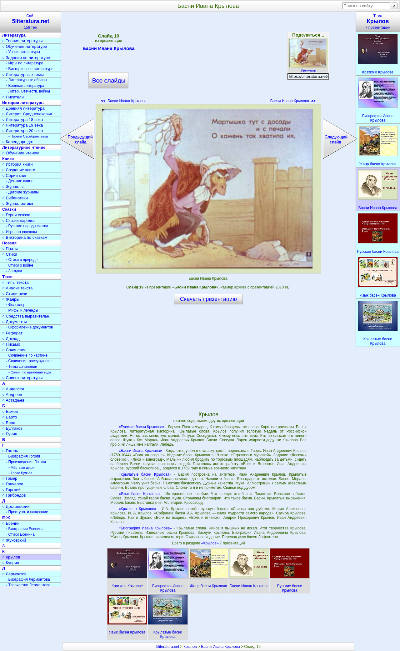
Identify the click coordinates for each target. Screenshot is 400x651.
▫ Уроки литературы (23, 52)
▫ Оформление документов (29, 327)
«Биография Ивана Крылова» (145, 528)
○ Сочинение (14, 350)
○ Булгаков (12, 428)
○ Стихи (9, 254)
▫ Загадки (14, 271)
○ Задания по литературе (26, 57)
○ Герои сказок (16, 215)
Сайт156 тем (30, 22)
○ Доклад (11, 338)
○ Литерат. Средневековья (27, 114)
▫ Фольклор (15, 305)
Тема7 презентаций (378, 22)
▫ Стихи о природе (22, 260)
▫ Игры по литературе (24, 63)
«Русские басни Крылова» (141, 427)
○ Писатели (13, 97)
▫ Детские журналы (22, 192)
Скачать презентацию (208, 299)
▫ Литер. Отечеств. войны (28, 91)
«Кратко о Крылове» (137, 509)
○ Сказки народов (19, 220)
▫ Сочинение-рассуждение (29, 361)
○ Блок (8, 422)
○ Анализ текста (17, 288)
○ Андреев (12, 394)
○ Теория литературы (22, 40)
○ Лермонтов (14, 574)
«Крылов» (210, 543)
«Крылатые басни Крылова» (145, 474)
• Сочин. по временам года (29, 372)
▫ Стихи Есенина (20, 534)
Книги (8, 158)
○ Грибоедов (14, 495)
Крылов (190, 646)
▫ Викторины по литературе (29, 69)
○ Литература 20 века (22, 130)
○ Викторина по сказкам (24, 237)
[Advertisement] (208, 59)
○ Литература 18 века (22, 119)
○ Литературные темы (23, 74)
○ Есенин (10, 523)
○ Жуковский (14, 540)
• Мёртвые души (21, 467)
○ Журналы (12, 186)
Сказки (9, 209)
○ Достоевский (16, 506)
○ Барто (9, 417)
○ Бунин (9, 434)
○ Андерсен (13, 389)
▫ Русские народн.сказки (27, 226)
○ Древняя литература (23, 108)
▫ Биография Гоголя (23, 456)
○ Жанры (10, 299)
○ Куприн (10, 562)
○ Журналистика (17, 203)
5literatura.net (167, 646)
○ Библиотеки (15, 198)
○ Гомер (9, 478)
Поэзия (9, 243)
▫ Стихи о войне (19, 265)
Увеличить (308, 68)
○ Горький (11, 489)
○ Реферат (12, 333)
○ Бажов (10, 411)
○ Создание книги (18, 170)
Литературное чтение (23, 147)
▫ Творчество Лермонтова (28, 585)
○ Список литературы (22, 377)
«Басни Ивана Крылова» (140, 450)
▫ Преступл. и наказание (27, 512)
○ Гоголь (10, 450)
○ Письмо (11, 344)
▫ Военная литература (25, 85)
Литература (14, 35)
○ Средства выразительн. (26, 316)
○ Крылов (11, 557)
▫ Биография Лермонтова (28, 579)
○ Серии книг (14, 175)
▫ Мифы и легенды (22, 310)
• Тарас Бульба (20, 473)
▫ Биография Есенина (24, 529)
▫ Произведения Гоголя (26, 462)
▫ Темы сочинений (21, 366)
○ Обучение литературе (24, 46)
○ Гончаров (12, 484)
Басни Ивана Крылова (108, 49)
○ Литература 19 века (22, 125)
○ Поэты (10, 248)
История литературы (23, 102)
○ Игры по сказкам (19, 231)
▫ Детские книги (19, 181)
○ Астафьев (13, 400)
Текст (7, 276)
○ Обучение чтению (20, 153)
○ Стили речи (15, 293)
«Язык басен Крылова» (140, 494)
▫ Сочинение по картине (27, 355)
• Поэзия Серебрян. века (28, 136)
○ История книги (17, 164)
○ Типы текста (15, 282)
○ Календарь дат (18, 141)
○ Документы (14, 321)
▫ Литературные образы (26, 80)
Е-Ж (6, 517)
